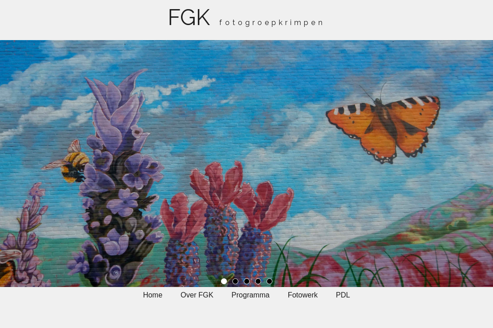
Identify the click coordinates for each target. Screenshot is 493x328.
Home (152, 295)
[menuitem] (152, 300)
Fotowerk (303, 295)
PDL (343, 295)
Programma (250, 295)
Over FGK (197, 295)
